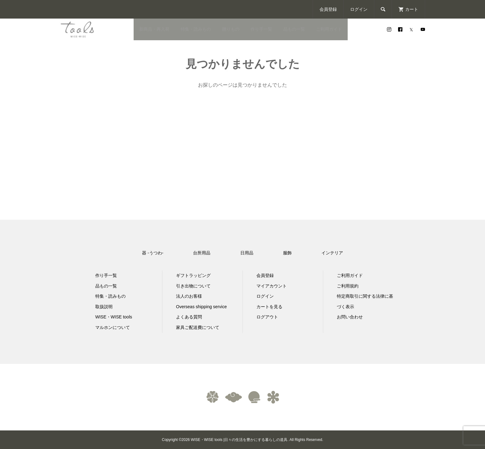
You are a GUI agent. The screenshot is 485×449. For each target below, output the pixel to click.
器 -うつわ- (152, 252)
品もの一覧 (294, 29)
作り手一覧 (261, 29)
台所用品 (201, 252)
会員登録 (328, 9)
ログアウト (267, 316)
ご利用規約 (347, 285)
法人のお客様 (189, 296)
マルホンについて (112, 327)
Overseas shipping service (201, 306)
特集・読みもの (196, 29)
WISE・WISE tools (113, 316)
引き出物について (193, 285)
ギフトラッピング (193, 275)
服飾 (287, 252)
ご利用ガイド (329, 29)
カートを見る (269, 306)
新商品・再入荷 (154, 29)
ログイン (358, 9)
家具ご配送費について (197, 327)
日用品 (246, 252)
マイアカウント (271, 285)
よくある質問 (189, 316)
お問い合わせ (350, 316)
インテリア (332, 252)
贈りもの (230, 29)
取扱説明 (104, 306)
